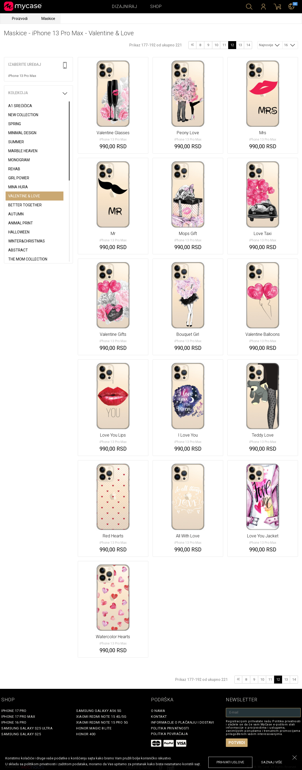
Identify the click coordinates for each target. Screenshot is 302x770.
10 (216, 45)
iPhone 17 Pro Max (18, 717)
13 (240, 45)
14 (248, 45)
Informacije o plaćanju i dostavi (182, 722)
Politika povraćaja (169, 734)
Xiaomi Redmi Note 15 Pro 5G (102, 722)
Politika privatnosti (170, 728)
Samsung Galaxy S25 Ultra (27, 728)
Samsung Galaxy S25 (21, 734)
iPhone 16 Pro (14, 722)
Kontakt (159, 717)
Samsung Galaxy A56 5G (99, 711)
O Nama (158, 711)
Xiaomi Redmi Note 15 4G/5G (101, 717)
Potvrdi (236, 743)
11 (224, 45)
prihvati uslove (230, 762)
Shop (156, 6)
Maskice (48, 18)
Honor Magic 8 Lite (93, 728)
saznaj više (271, 762)
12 (232, 45)
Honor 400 (86, 734)
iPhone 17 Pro (14, 711)
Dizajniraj (124, 6)
